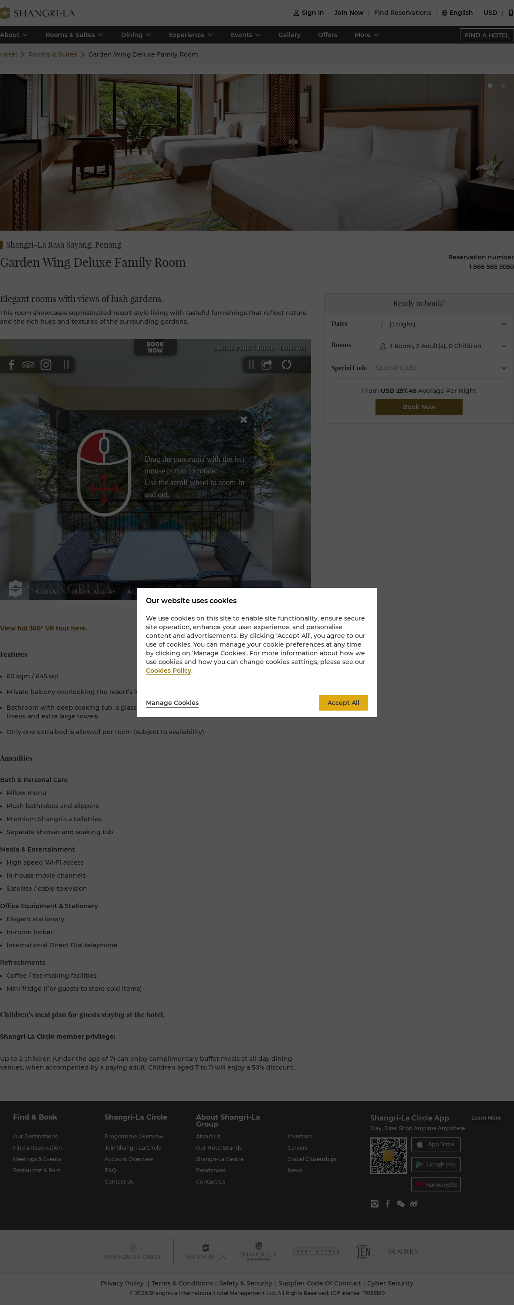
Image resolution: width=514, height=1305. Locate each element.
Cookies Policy (168, 670)
